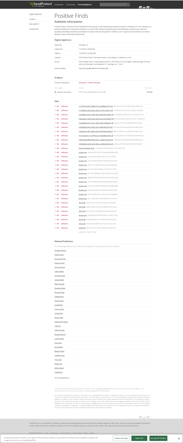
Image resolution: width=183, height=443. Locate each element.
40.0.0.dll (82, 203)
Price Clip (58, 359)
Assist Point (59, 301)
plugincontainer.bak (86, 148)
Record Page (59, 292)
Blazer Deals (59, 351)
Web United (59, 368)
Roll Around (59, 255)
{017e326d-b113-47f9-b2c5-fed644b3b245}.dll (96, 135)
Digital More (59, 296)
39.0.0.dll (82, 207)
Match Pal (58, 364)
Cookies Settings (121, 438)
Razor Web (59, 317)
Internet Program (61, 322)
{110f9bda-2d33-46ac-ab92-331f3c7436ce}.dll (96, 110)
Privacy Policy (77, 433)
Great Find (59, 313)
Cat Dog (58, 326)
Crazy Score (59, 309)
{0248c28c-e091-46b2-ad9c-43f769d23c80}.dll (96, 131)
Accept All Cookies (158, 438)
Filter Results (59, 284)
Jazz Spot (58, 343)
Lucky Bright (59, 339)
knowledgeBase (85, 4)
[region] (91, 438)
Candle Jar (59, 372)
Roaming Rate (60, 288)
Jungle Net (58, 305)
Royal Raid (59, 347)
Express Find (59, 263)
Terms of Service (65, 433)
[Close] (179, 438)
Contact (91, 433)
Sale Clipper (59, 271)
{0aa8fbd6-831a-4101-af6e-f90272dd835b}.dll (96, 123)
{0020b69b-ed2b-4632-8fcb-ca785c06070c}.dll (96, 144)
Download (59, 4)
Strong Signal (60, 267)
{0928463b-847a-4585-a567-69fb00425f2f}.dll (95, 127)
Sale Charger (60, 330)
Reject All (139, 438)
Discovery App (60, 259)
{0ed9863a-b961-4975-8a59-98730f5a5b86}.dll (96, 114)
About (86, 433)
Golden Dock (60, 355)
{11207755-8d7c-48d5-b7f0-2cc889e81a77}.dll (96, 106)
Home (46, 433)
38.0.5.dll (82, 211)
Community (70, 4)
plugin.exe (83, 152)
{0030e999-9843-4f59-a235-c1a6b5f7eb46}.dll (96, 140)
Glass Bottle (59, 280)
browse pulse (60, 275)
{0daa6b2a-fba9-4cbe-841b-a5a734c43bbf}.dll (96, 119)
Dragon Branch (60, 250)
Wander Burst (60, 334)
